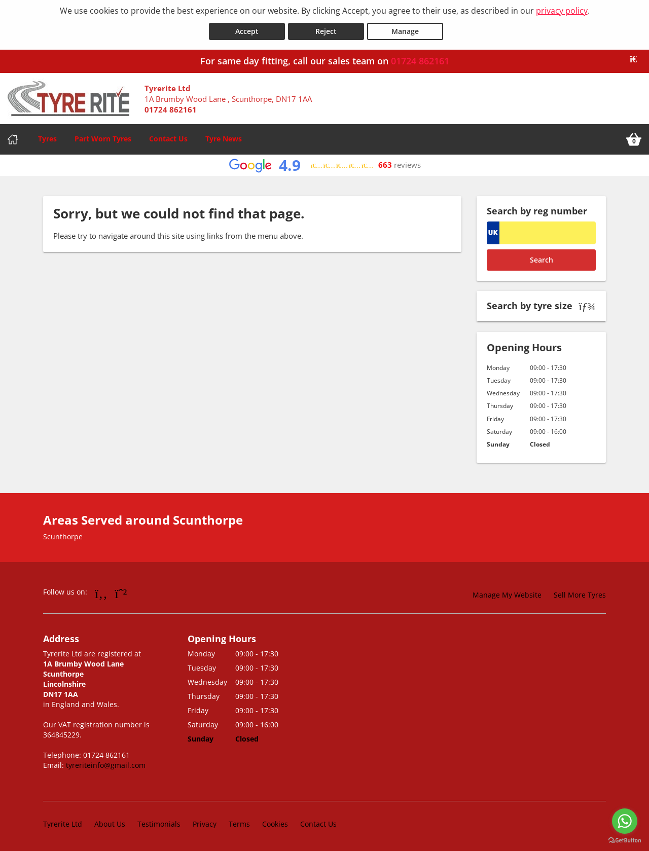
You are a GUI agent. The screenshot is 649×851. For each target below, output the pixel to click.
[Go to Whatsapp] (121, 592)
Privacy (205, 823)
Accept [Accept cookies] (247, 29)
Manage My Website (507, 594)
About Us (109, 823)
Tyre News (223, 137)
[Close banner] (637, 57)
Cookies (275, 823)
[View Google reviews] (324, 164)
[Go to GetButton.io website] (624, 840)
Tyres (47, 137)
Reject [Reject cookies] (326, 29)
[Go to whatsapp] (624, 821)
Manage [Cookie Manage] (405, 29)
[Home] (13, 138)
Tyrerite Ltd (62, 823)
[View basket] (633, 138)
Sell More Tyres (580, 594)
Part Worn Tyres (103, 137)
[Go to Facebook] (101, 592)
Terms (239, 823)
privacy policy (562, 10)
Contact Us (168, 137)
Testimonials (159, 823)
